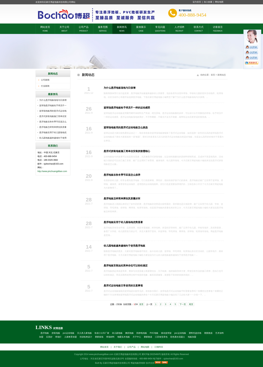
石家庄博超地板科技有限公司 (116, 363)
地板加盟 (192, 337)
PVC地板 (154, 333)
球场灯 (58, 337)
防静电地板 (141, 333)
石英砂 (49, 337)
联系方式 (198, 27)
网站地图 (219, 2)
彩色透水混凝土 (177, 337)
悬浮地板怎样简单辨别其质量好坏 (122, 198)
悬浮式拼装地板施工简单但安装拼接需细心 (127, 151)
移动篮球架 (166, 333)
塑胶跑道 (208, 333)
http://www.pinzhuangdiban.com (52, 171)
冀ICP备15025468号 (151, 354)
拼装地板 (56, 333)
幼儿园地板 (117, 333)
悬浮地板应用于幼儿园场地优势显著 (123, 222)
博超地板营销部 (138, 363)
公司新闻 (45, 80)
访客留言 (218, 27)
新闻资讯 (122, 27)
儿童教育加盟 (70, 337)
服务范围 (103, 27)
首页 (213, 75)
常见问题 (160, 27)
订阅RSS (158, 347)
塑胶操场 (99, 337)
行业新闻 (45, 86)
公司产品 (83, 27)
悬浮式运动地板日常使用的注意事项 (123, 285)
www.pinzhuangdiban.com (101, 354)
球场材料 (110, 337)
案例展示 (141, 27)
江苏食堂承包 (161, 337)
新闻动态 (221, 75)
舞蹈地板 (129, 333)
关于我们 (118, 347)
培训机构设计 (86, 337)
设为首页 (197, 2)
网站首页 (45, 27)
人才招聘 (179, 27)
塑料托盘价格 (195, 333)
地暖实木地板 (123, 337)
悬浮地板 (44, 333)
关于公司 (64, 27)
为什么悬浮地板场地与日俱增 (52, 100)
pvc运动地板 (69, 333)
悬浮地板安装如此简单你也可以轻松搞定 (126, 265)
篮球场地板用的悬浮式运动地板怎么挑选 (126, 127)
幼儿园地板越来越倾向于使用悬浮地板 (124, 245)
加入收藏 (208, 2)
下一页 (183, 304)
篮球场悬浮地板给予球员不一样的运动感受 (127, 107)
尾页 (191, 304)
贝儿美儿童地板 (84, 333)
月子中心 (137, 337)
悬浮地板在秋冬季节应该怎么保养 (122, 174)
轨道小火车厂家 (102, 333)
